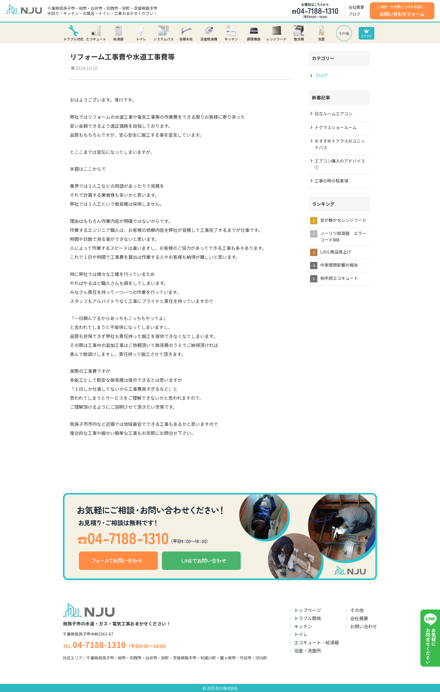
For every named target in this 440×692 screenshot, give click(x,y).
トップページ (307, 610)
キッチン (303, 626)
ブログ (354, 14)
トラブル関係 (307, 618)
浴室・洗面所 (307, 650)
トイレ (301, 634)
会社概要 (356, 7)
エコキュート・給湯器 (316, 642)
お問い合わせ (363, 626)
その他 (357, 610)
